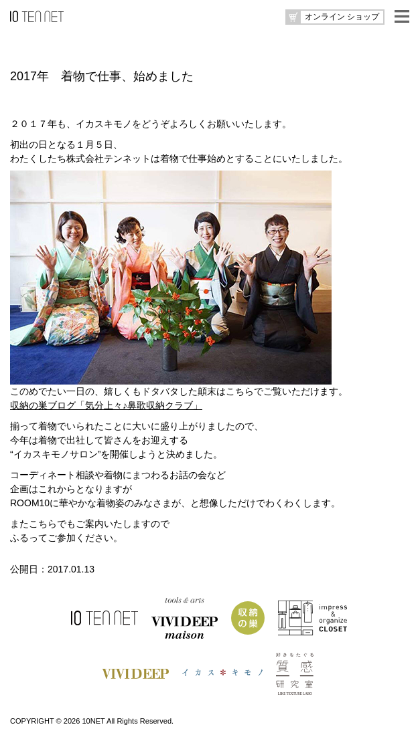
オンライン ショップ (342, 17)
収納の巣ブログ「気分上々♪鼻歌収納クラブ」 (106, 405)
